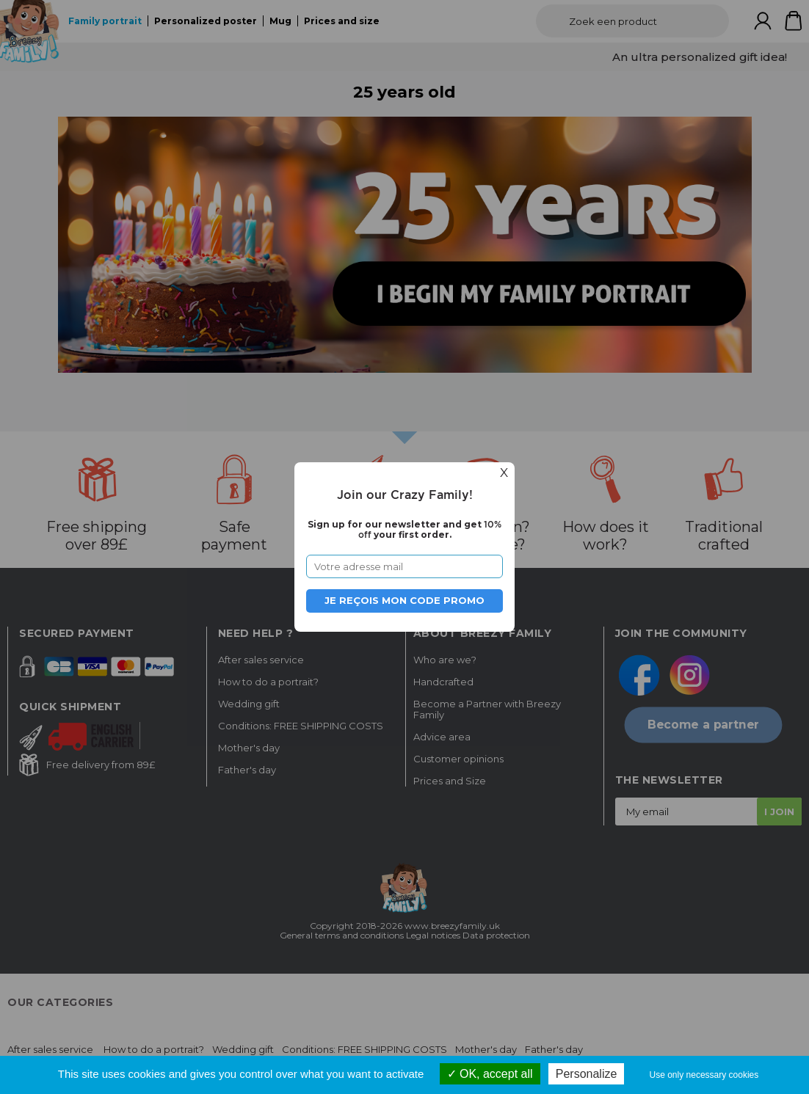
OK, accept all (490, 1074)
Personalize (586, 1074)
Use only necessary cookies (704, 1075)
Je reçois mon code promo (404, 600)
